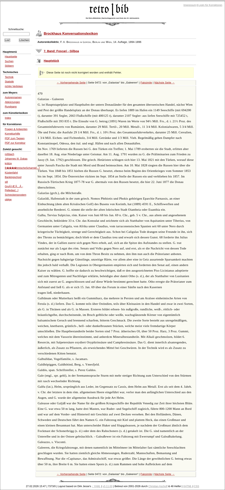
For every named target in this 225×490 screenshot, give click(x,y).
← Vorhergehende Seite (71, 82)
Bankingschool (13, 177)
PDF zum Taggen (14, 138)
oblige (8, 199)
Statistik (9, 81)
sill (6, 181)
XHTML (187, 486)
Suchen (9, 61)
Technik (9, 77)
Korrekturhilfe (12, 133)
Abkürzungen (12, 102)
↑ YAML (96, 486)
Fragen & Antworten (16, 129)
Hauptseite (11, 56)
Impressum (190, 5)
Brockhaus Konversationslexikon (71, 33)
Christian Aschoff (157, 486)
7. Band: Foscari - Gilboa (61, 51)
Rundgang (11, 106)
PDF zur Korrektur (15, 143)
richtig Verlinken (14, 86)
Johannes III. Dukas (16, 158)
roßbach (9, 154)
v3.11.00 (107, 486)
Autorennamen (13, 97)
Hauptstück (51, 60)
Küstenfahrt (11, 172)
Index (8, 118)
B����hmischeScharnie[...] (22, 168)
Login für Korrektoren (210, 5)
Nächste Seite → (164, 82)
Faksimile (146, 82)
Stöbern (9, 65)
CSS (196, 486)
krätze (8, 163)
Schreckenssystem (15, 194)
